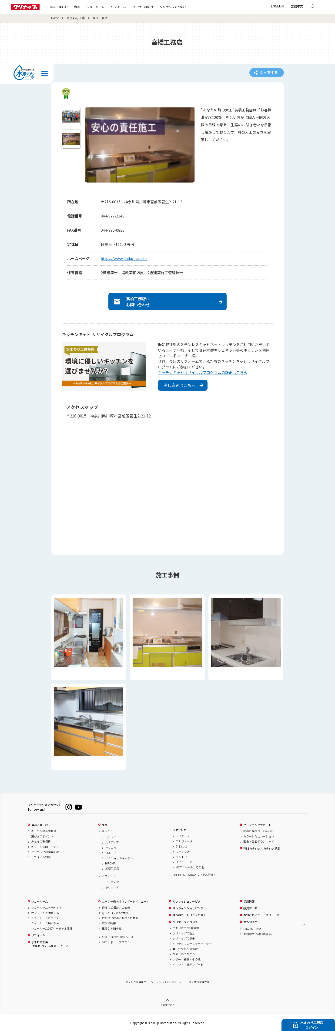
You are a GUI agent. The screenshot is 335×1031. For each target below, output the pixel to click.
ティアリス (183, 836)
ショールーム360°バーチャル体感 (51, 928)
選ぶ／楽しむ (39, 825)
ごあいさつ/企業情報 (186, 928)
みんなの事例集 (41, 841)
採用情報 (249, 901)
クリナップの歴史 (184, 938)
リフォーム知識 (41, 857)
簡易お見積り (258, 831)
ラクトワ (181, 857)
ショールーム (95, 6)
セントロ (110, 837)
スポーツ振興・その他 (187, 959)
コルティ (110, 853)
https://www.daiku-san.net (124, 258)
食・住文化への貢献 (185, 949)
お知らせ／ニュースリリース (261, 915)
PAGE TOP (167, 1005)
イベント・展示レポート (188, 964)
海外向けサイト (253, 922)
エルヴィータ (184, 841)
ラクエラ (110, 848)
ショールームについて (45, 918)
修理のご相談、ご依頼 (116, 907)
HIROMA (110, 863)
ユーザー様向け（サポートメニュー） (125, 901)
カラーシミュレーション (258, 836)
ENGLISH (277, 6)
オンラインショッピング (188, 908)
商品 (104, 825)
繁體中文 (297, 6)
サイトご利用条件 (136, 982)
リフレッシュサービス (187, 901)
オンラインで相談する (45, 913)
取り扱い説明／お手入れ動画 (120, 918)
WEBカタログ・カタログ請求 (261, 848)
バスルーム (109, 876)
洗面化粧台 (180, 830)
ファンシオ (183, 852)
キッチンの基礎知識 (43, 831)
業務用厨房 (112, 868)
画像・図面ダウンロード (258, 841)
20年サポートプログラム (117, 942)
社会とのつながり (184, 954)
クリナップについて (173, 6)
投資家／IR (250, 908)
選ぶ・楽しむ (59, 6)
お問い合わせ (119, 937)
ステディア (112, 842)
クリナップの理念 (184, 933)
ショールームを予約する (46, 907)
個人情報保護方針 (199, 982)
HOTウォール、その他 (190, 867)
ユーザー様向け (142, 6)
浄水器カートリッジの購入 (189, 915)
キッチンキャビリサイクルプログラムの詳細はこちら (202, 372)
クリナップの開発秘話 (45, 852)
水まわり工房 (76, 18)
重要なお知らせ (111, 928)
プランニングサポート (257, 825)
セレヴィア (112, 882)
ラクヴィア (112, 887)
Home (55, 18)
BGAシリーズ (184, 862)
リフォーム (118, 6)
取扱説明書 (109, 923)
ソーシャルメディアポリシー (167, 982)
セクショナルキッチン (119, 858)
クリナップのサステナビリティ (192, 944)
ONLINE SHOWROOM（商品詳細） (194, 875)
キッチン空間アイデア (45, 847)
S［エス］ (182, 846)
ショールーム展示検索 (45, 923)
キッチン (107, 831)
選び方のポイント (42, 836)
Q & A (116, 913)
